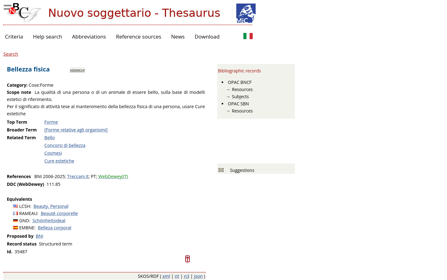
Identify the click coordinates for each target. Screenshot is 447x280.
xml (166, 276)
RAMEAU (28, 213)
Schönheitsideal (49, 220)
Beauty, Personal (51, 206)
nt (177, 276)
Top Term (17, 122)
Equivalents (19, 199)
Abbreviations (89, 36)
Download (207, 36)
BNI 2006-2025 (49, 176)
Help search (47, 36)
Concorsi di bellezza (64, 145)
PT (93, 176)
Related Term (21, 137)
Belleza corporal (54, 228)
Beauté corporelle (59, 213)
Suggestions (241, 170)
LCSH (24, 206)
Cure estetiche (59, 161)
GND (24, 220)
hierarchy (77, 70)
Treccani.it (77, 176)
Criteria (14, 36)
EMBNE (26, 228)
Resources (242, 89)
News (178, 36)
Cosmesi (53, 153)
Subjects (240, 96)
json (198, 276)
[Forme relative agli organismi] (75, 130)
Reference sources (138, 36)
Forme (51, 122)
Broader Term (22, 130)
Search (10, 54)
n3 (186, 276)
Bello (49, 137)
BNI (39, 236)
